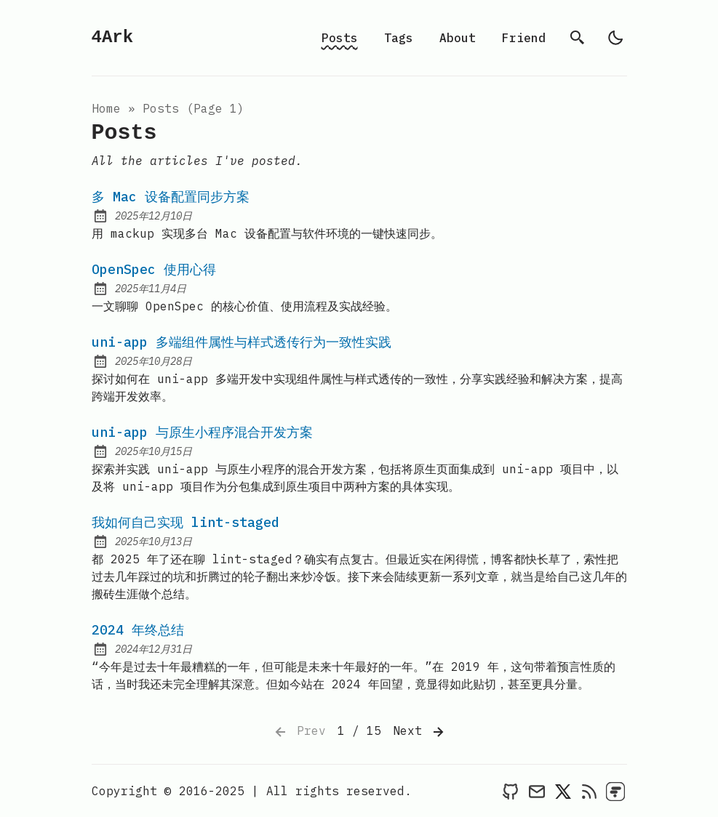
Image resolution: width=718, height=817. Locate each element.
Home (106, 108)
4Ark (113, 37)
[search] (577, 37)
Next (420, 732)
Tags (398, 38)
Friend (524, 38)
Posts (340, 38)
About (457, 38)
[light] (615, 37)
